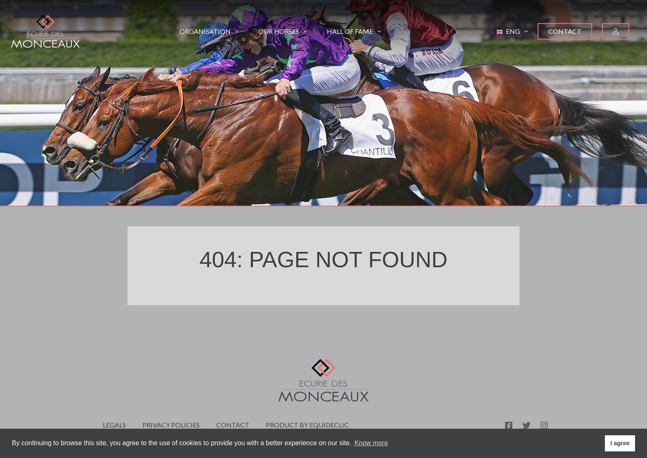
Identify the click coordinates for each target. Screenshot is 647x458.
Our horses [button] (282, 31)
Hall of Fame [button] (354, 31)
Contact (564, 31)
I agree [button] (619, 443)
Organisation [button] (208, 31)
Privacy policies (171, 425)
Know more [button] (371, 442)
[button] (512, 31)
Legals (114, 425)
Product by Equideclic (307, 425)
